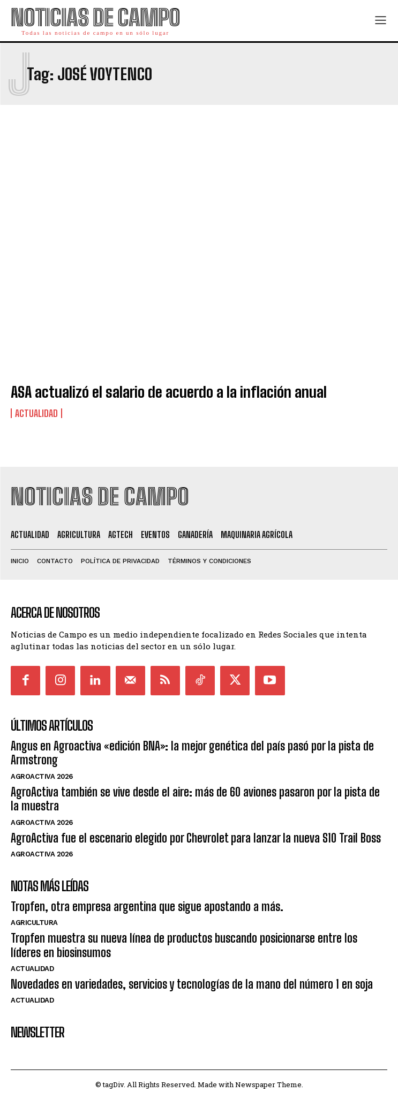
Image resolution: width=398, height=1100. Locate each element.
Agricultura (34, 923)
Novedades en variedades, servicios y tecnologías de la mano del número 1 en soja (192, 984)
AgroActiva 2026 (42, 776)
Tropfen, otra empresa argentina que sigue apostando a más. (147, 906)
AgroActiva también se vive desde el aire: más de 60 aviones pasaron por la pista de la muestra (195, 799)
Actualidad (36, 413)
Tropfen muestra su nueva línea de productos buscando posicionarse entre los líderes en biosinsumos (184, 945)
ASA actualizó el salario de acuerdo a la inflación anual (169, 392)
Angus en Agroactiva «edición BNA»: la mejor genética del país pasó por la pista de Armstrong (192, 753)
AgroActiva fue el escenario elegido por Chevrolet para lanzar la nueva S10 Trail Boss (196, 838)
